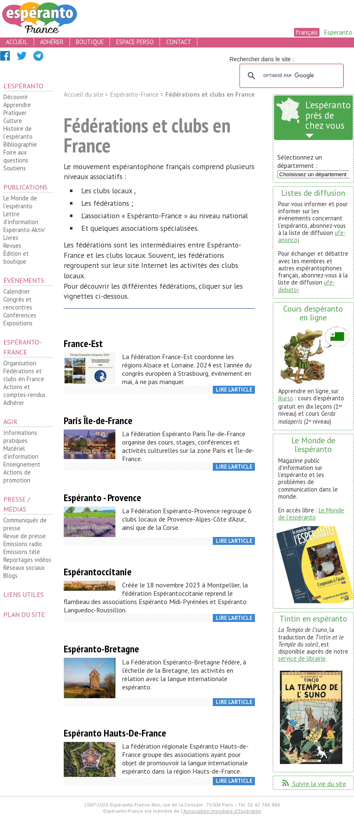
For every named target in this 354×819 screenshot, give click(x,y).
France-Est (83, 343)
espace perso (135, 42)
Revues (12, 246)
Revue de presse (24, 536)
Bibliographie (20, 144)
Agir (10, 421)
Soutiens (14, 168)
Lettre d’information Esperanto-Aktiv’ (24, 222)
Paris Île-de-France (98, 420)
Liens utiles (23, 594)
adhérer (51, 42)
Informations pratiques (20, 436)
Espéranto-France (22, 347)
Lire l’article (234, 389)
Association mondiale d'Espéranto (222, 811)
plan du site (24, 614)
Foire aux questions (15, 156)
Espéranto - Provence (102, 497)
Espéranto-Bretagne (101, 648)
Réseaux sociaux (24, 568)
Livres (10, 238)
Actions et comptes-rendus (24, 391)
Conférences (19, 315)
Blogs (10, 575)
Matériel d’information (20, 452)
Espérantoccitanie (98, 571)
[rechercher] (290, 76)
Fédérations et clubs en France (23, 375)
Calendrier (16, 291)
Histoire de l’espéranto (17, 132)
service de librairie (302, 658)
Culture (12, 121)
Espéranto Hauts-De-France (115, 733)
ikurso (285, 398)
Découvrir (15, 97)
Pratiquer (15, 113)
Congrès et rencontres (17, 303)
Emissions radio (22, 544)
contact (178, 42)
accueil (16, 42)
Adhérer (13, 403)
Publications (25, 187)
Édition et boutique (16, 257)
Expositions (17, 323)
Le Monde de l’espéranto (20, 202)
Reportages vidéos (27, 560)
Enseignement (21, 464)
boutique (90, 42)
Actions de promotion (17, 476)
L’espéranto (23, 86)
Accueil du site (83, 94)
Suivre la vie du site (313, 783)
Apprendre (17, 105)
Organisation (19, 363)
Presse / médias (16, 504)
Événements (23, 280)
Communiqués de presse (25, 524)
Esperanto (338, 32)
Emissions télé (21, 552)
